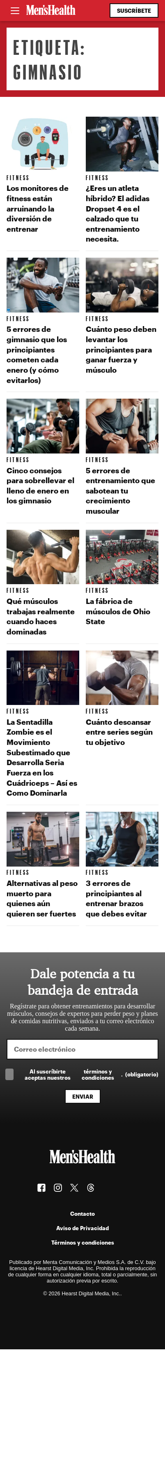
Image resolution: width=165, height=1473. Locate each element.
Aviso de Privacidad (82, 1228)
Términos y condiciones (82, 1242)
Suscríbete (134, 10)
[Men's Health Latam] (51, 10)
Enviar (82, 1096)
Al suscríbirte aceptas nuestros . (91, 1074)
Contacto (82, 1213)
